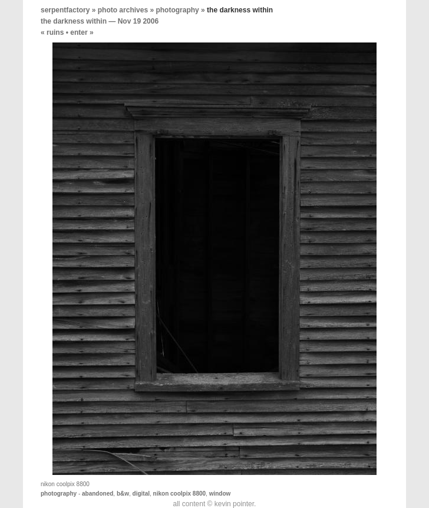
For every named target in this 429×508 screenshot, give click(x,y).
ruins (55, 32)
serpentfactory (65, 10)
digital (141, 493)
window (220, 493)
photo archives (123, 10)
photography (177, 10)
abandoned (97, 493)
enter (78, 32)
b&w (123, 493)
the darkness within (74, 21)
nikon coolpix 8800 (179, 493)
